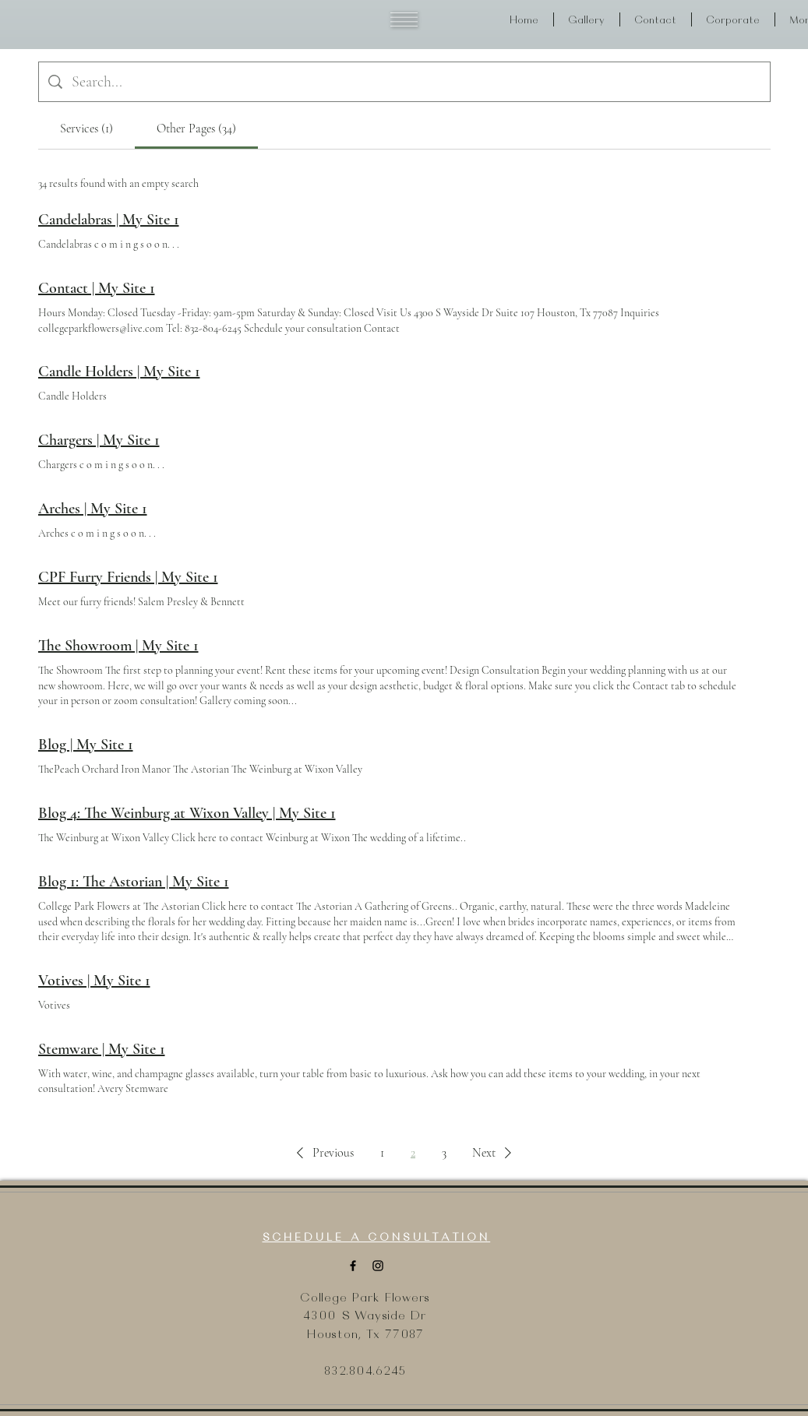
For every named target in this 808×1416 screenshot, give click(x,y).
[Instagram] (378, 1266)
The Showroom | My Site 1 (118, 645)
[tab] (86, 128)
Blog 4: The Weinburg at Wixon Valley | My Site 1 (187, 813)
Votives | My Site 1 (94, 980)
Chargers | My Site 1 (99, 440)
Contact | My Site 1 (96, 288)
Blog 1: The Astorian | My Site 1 (133, 881)
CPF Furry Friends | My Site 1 (128, 577)
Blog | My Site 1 (85, 744)
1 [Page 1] (382, 1153)
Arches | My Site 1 (92, 508)
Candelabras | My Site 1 (108, 219)
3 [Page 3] (444, 1153)
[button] (404, 19)
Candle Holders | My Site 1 (119, 371)
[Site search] (416, 81)
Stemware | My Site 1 (101, 1049)
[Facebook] (353, 1266)
